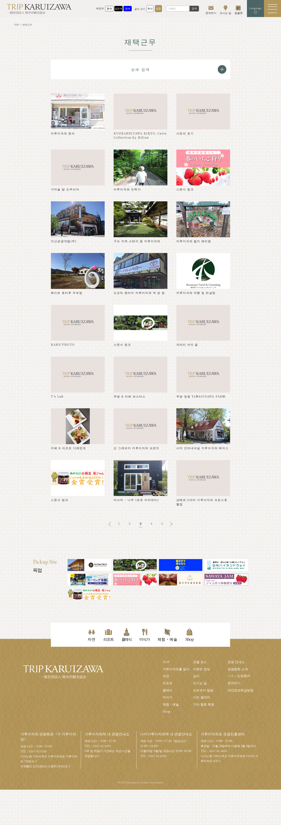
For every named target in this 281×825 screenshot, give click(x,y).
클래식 (167, 691)
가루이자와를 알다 (176, 669)
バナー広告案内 (239, 676)
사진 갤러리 (201, 698)
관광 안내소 (236, 662)
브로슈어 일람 (203, 691)
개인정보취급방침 (240, 691)
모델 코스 (200, 662)
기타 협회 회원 (203, 705)
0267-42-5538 (38, 786)
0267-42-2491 (102, 781)
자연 (166, 676)
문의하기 (234, 684)
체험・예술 (171, 705)
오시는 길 (200, 684)
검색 (192, 9)
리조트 (167, 684)
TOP (166, 662)
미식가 (167, 698)
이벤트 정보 (201, 669)
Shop (167, 712)
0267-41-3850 (218, 786)
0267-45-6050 (158, 791)
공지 (196, 676)
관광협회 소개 (238, 669)
